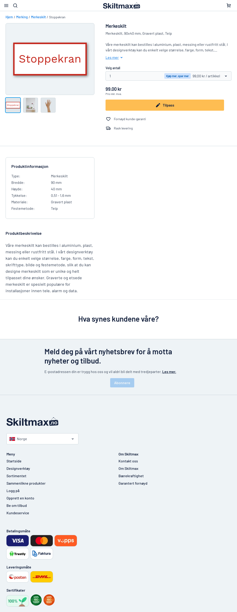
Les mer (115, 57)
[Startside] (118, 421)
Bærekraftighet (131, 476)
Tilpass (164, 105)
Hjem (9, 17)
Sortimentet (16, 476)
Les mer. (169, 371)
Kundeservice (17, 513)
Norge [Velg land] (18, 438)
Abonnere (122, 382)
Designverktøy (18, 468)
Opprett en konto (20, 498)
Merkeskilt (38, 17)
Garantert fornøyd (132, 483)
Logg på (12, 490)
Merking (22, 17)
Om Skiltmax (128, 468)
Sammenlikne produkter (26, 483)
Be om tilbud (16, 505)
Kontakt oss (128, 461)
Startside (14, 461)
